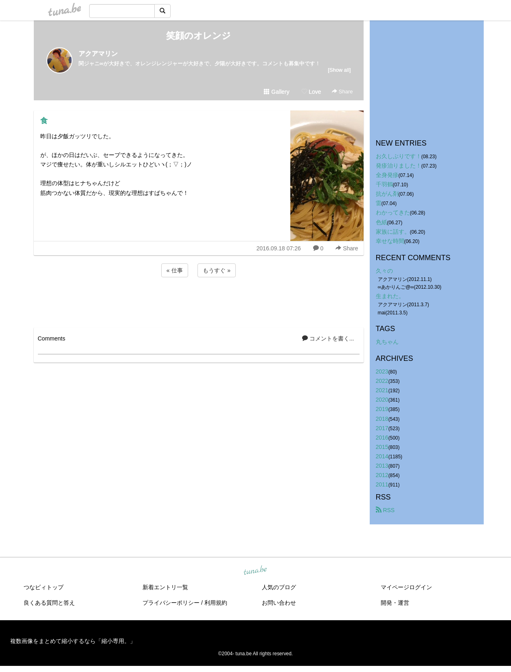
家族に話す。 (393, 231)
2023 (382, 371)
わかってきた (393, 212)
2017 (382, 428)
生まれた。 (390, 296)
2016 (382, 437)
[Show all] (339, 70)
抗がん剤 (387, 193)
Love (311, 91)
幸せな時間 (390, 241)
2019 (382, 409)
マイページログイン (406, 587)
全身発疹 (387, 175)
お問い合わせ (279, 602)
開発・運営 (395, 602)
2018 (382, 419)
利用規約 (215, 602)
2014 (382, 456)
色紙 (381, 222)
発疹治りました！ (398, 165)
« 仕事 (175, 270)
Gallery (276, 91)
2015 (382, 447)
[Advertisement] (199, 301)
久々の (384, 270)
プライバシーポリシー (171, 602)
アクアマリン (98, 53)
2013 (382, 465)
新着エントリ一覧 (165, 587)
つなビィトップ (44, 587)
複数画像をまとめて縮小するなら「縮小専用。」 (73, 641)
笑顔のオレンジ (198, 36)
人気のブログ (279, 587)
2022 (382, 381)
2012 (382, 475)
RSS (385, 510)
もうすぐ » (216, 270)
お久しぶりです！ (398, 156)
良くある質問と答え (49, 602)
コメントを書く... (328, 338)
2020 (382, 399)
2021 (382, 390)
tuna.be (255, 571)
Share (342, 91)
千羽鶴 (384, 184)
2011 (382, 484)
